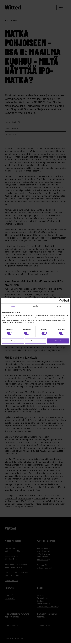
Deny (13, 341)
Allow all (58, 341)
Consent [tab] (12, 306)
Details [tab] (35, 306)
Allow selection (35, 341)
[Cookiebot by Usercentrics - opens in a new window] (61, 300)
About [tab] (59, 306)
